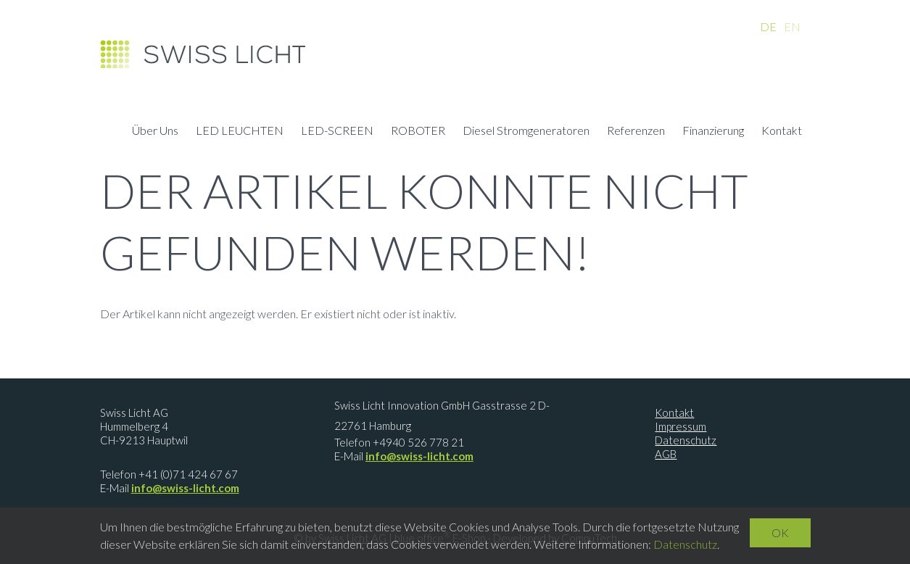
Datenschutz (685, 440)
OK (780, 532)
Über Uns (155, 132)
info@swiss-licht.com (185, 487)
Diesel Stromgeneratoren (526, 132)
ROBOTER (418, 132)
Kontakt (781, 132)
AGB (666, 453)
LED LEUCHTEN (240, 132)
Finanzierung (713, 132)
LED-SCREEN (337, 132)
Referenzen (636, 132)
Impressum (680, 426)
